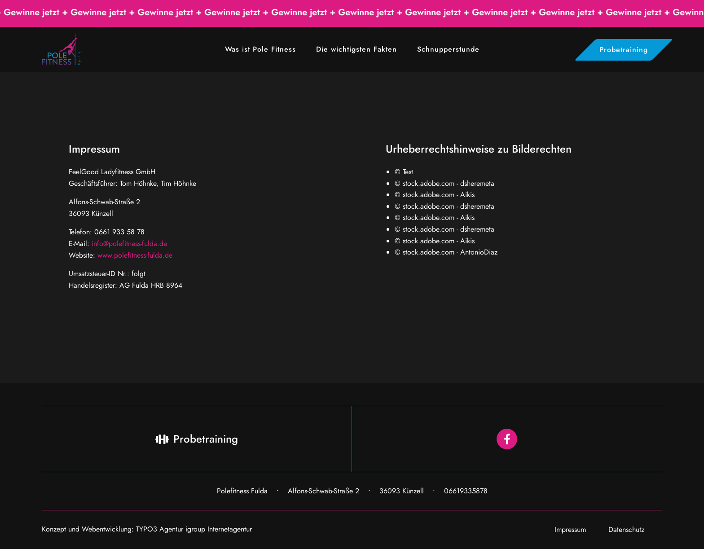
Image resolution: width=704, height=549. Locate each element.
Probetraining (623, 49)
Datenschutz (626, 529)
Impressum (570, 529)
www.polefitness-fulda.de (134, 255)
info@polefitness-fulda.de (129, 243)
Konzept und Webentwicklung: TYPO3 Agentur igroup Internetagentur (147, 529)
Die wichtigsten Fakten (356, 49)
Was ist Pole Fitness (260, 49)
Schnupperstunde (448, 49)
